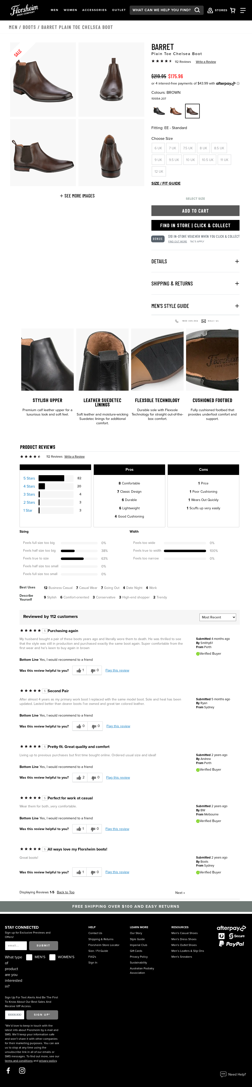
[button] (55, 10)
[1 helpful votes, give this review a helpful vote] (79, 670)
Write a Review (206, 62)
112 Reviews (183, 62)
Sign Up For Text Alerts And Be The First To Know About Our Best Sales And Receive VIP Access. (31, 1002)
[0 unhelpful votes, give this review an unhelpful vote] (94, 670)
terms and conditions (19, 1060)
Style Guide (137, 939)
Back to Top (65, 892)
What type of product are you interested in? (13, 972)
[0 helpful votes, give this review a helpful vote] (79, 726)
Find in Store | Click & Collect (195, 225)
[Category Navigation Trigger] (243, 10)
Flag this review (117, 670)
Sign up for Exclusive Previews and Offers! (28, 935)
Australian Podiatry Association (142, 970)
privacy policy (48, 1060)
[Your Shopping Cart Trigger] (232, 10)
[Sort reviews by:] (218, 617)
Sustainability (138, 962)
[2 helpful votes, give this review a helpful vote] (79, 777)
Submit (43, 945)
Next (180, 893)
